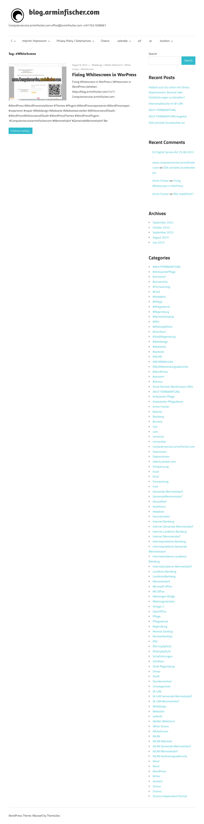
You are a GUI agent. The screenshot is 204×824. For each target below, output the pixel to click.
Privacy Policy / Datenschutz (75, 41)
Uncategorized (161, 686)
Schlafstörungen (163, 656)
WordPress (159, 771)
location (166, 41)
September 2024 (163, 222)
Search (153, 54)
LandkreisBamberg (164, 576)
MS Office (158, 591)
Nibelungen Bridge (164, 596)
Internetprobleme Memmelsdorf (172, 566)
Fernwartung (161, 481)
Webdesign (97, 65)
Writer (156, 776)
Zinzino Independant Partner (170, 796)
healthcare (159, 506)
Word (156, 761)
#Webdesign (160, 341)
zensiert (158, 781)
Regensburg (160, 626)
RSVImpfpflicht (162, 651)
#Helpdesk (159, 296)
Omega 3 (158, 606)
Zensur (157, 786)
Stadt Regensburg (164, 666)
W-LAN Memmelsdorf (166, 701)
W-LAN (157, 691)
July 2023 (158, 242)
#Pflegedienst (161, 307)
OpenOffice (159, 611)
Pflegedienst (160, 621)
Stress (156, 671)
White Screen (161, 726)
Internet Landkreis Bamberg (170, 531)
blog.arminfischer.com (64, 11)
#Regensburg (161, 312)
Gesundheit (159, 501)
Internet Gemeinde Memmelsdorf (173, 526)
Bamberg (158, 416)
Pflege (157, 616)
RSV (155, 641)
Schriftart (158, 661)
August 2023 (161, 237)
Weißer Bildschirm (114, 65)
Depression (159, 451)
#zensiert (158, 376)
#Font (156, 292)
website (157, 716)
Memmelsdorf (161, 581)
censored (158, 436)
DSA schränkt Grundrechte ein (167, 123)
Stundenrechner (162, 681)
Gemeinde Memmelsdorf (168, 491)
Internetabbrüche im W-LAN (166, 103)
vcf (139, 41)
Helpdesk (158, 511)
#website (158, 352)
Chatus (105, 41)
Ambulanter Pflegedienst (168, 401)
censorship (159, 441)
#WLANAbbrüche (163, 361)
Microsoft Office (162, 586)
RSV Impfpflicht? (183, 194)
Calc (155, 426)
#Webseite (159, 347)
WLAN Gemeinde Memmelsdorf (172, 746)
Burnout (157, 421)
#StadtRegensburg (164, 336)
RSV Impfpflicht (162, 646)
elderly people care (164, 461)
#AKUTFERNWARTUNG (166, 267)
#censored (159, 276)
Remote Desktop (163, 631)
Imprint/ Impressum (36, 41)
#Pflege (157, 302)
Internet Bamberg (163, 521)
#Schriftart (159, 332)
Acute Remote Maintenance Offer (173, 386)
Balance (157, 411)
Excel (156, 471)
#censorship (160, 282)
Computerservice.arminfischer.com (174, 446)
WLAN (156, 736)
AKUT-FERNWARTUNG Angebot (168, 116)
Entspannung (161, 466)
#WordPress (160, 372)
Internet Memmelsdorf (166, 536)
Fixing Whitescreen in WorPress (104, 74)
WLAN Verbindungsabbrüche (170, 756)
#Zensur (158, 381)
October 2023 (161, 227)
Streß (156, 676)
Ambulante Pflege (164, 396)
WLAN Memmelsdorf (165, 751)
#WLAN (157, 356)
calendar (124, 41)
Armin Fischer (160, 180)
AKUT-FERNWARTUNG (162, 110)
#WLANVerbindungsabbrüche (170, 366)
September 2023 (163, 232)
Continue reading (20, 131)
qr (150, 41)
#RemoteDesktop (163, 316)
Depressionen (161, 456)
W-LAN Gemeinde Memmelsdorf (172, 696)
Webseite (158, 711)
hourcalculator (161, 516)
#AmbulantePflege (164, 272)
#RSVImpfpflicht (162, 327)
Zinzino (157, 791)
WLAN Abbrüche (162, 741)
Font (155, 486)
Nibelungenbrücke (164, 601)
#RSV (156, 321)
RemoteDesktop (162, 636)
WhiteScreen (87, 69)
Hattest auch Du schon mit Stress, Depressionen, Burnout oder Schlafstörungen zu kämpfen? (169, 92)
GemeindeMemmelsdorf (167, 496)
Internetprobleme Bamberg (169, 541)
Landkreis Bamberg (164, 571)
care (155, 431)
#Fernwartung (161, 287)
